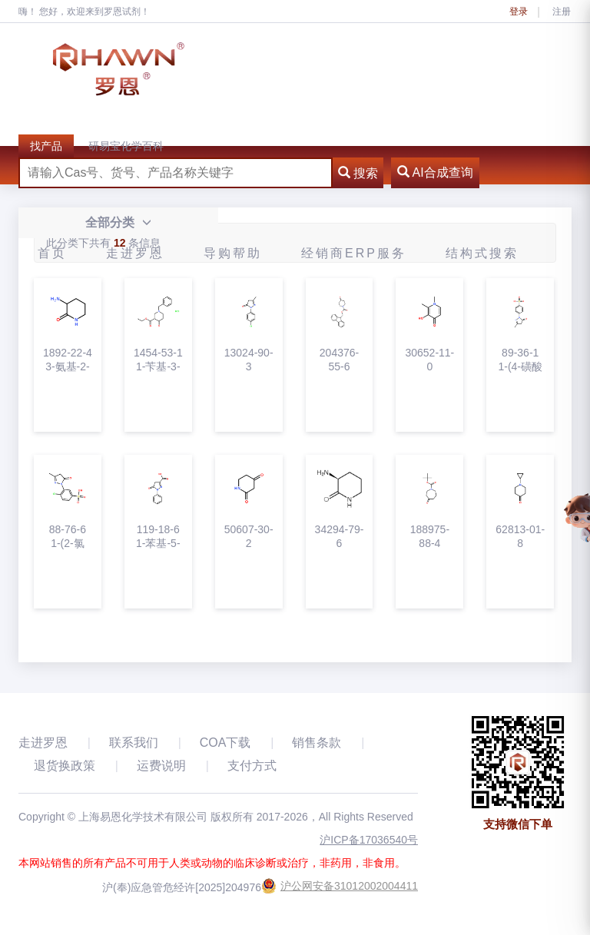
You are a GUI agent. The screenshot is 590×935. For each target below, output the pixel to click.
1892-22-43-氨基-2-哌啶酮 (67, 359)
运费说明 (161, 765)
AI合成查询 (435, 172)
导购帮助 (233, 253)
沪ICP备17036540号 (369, 840)
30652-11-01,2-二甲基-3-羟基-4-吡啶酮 (429, 359)
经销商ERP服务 (353, 253)
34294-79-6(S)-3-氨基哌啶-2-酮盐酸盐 (339, 536)
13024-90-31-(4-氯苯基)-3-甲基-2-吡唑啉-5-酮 (248, 359)
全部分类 (118, 222)
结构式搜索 (482, 253)
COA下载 (225, 742)
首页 (52, 253)
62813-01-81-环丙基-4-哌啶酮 (520, 536)
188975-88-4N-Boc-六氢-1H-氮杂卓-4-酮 (429, 536)
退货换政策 (64, 765)
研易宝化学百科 (126, 146)
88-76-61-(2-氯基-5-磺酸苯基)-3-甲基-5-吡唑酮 (67, 536)
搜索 (358, 173)
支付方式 (252, 765)
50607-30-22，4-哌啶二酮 (248, 536)
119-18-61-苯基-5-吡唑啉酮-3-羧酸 (158, 536)
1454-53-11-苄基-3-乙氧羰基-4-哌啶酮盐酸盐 (158, 359)
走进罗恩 (135, 253)
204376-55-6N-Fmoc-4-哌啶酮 (339, 359)
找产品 (46, 146)
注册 (561, 11)
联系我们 (133, 742)
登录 (518, 11)
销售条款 (316, 742)
